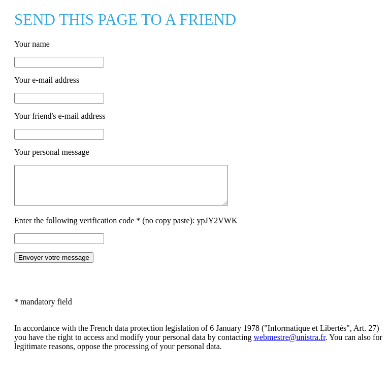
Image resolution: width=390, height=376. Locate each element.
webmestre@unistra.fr (289, 344)
